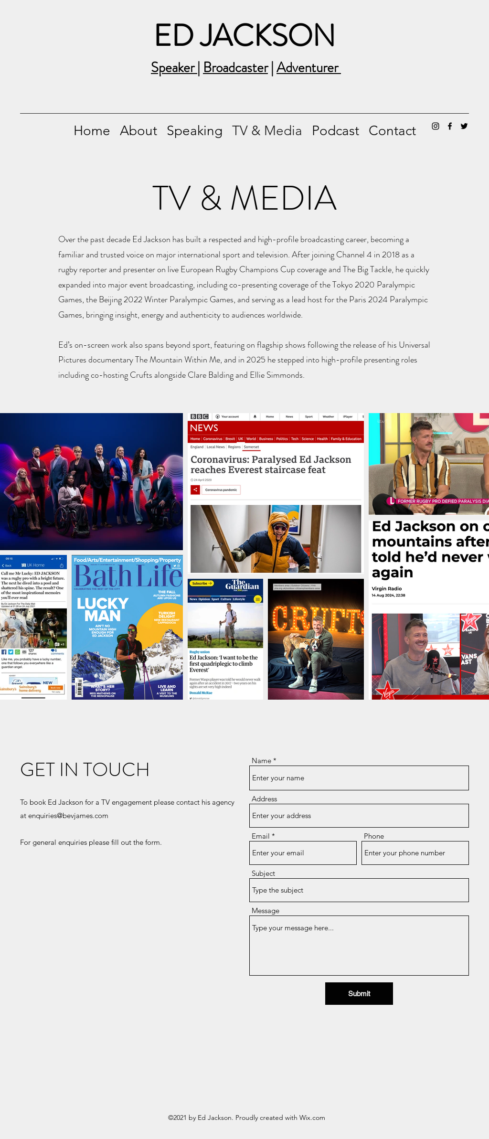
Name (261, 760)
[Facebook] (450, 126)
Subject (263, 873)
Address (264, 798)
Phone (374, 836)
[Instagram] (435, 126)
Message (265, 910)
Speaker (174, 67)
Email (261, 836)
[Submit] (359, 993)
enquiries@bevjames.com (68, 815)
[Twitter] (464, 126)
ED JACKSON (244, 35)
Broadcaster (235, 67)
